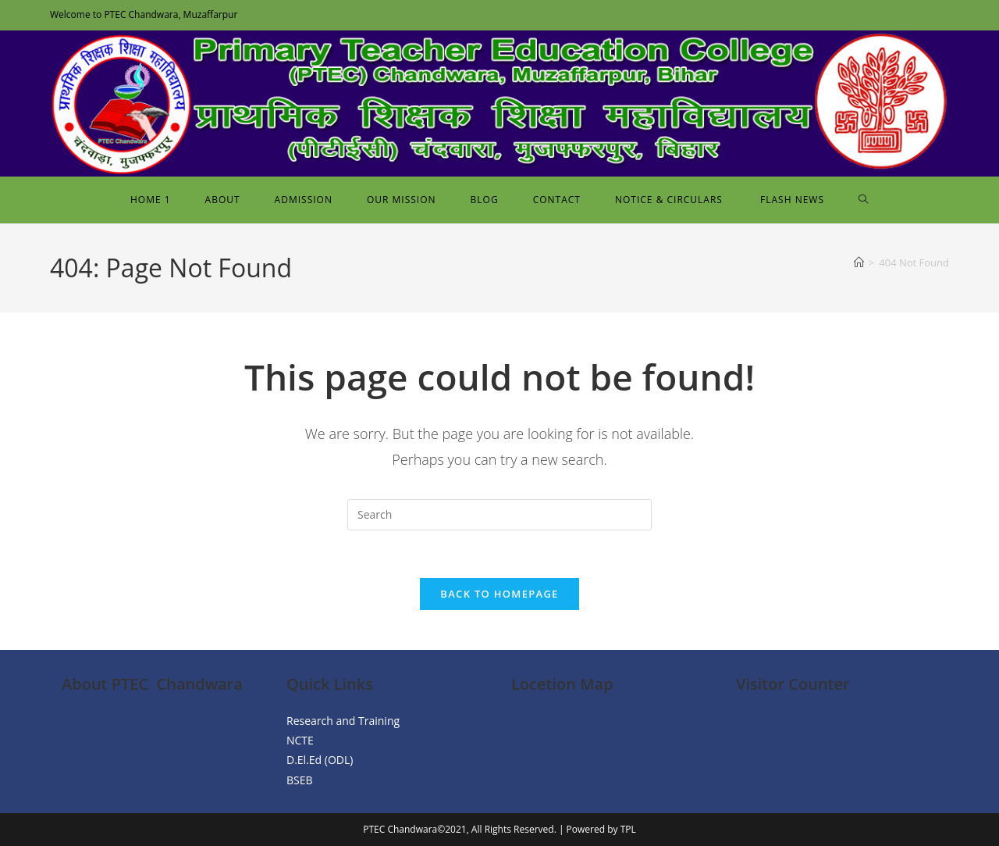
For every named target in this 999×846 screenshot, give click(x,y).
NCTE (300, 740)
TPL (628, 829)
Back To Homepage (499, 594)
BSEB (299, 780)
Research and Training (343, 720)
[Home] (859, 262)
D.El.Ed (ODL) (319, 759)
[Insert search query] (499, 514)
